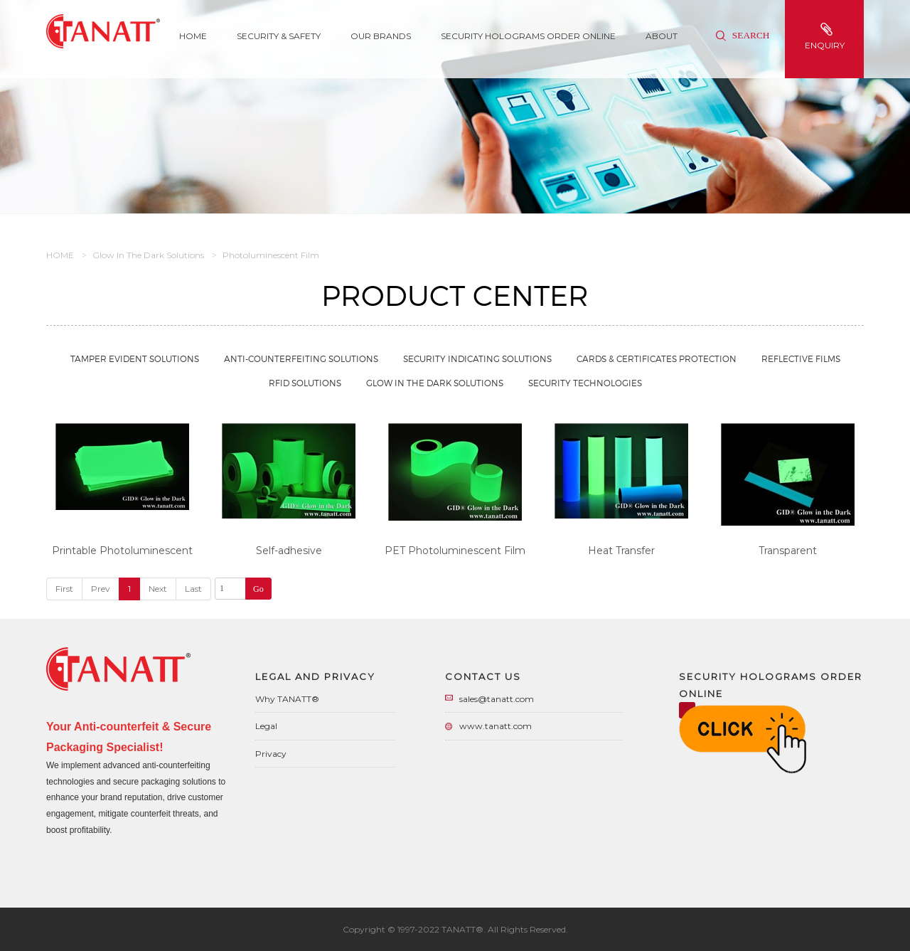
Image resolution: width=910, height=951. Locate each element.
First (64, 588)
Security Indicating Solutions (477, 359)
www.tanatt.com (495, 726)
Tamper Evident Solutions (134, 359)
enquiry (826, 37)
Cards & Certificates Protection (657, 359)
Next (158, 588)
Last (193, 588)
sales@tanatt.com (496, 699)
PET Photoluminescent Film (455, 550)
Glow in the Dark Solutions (148, 255)
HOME (60, 255)
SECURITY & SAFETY (279, 36)
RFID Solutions (305, 383)
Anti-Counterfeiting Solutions (301, 359)
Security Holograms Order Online (528, 36)
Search (742, 35)
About (662, 36)
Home (193, 36)
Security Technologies (585, 383)
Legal (266, 726)
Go (258, 589)
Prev (100, 588)
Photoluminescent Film (271, 255)
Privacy (271, 753)
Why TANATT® (287, 699)
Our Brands (380, 36)
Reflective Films (800, 359)
